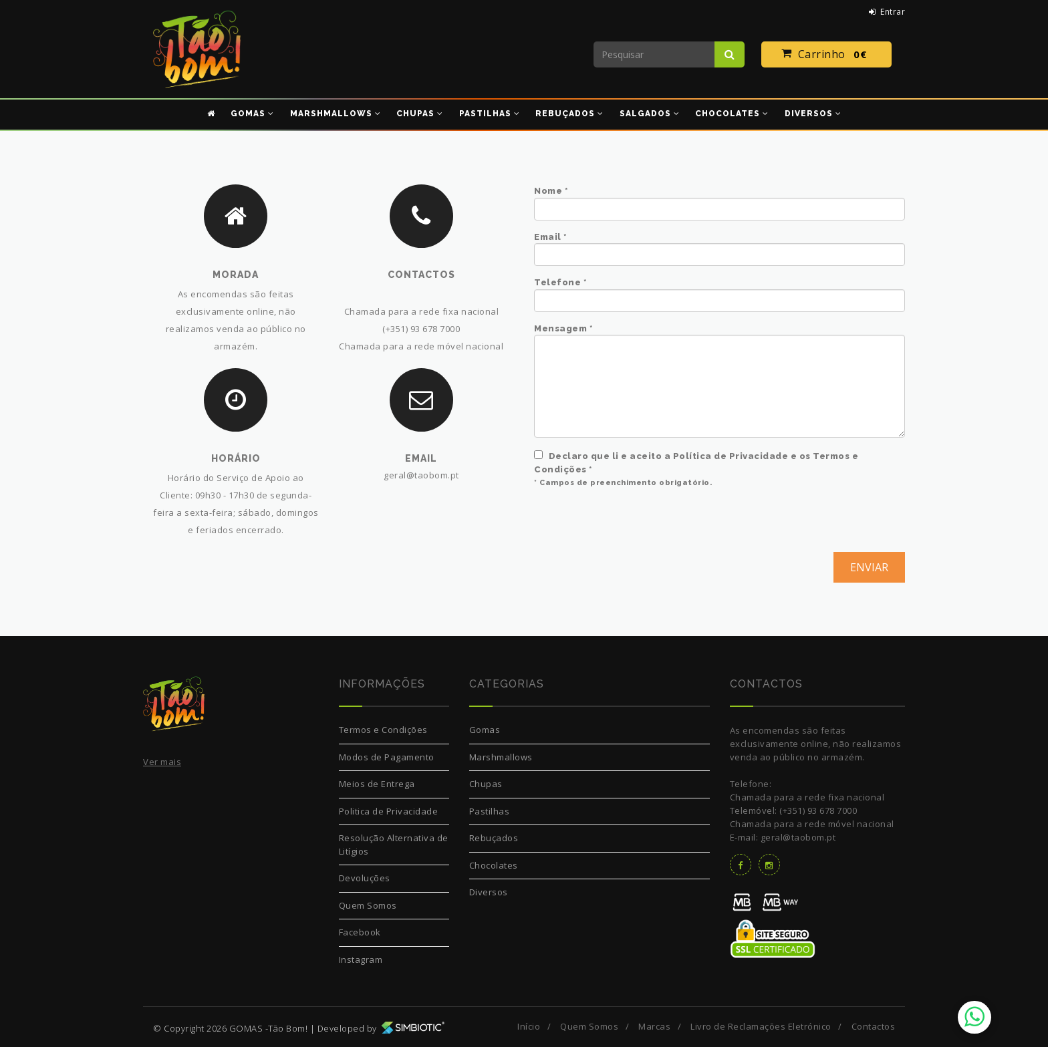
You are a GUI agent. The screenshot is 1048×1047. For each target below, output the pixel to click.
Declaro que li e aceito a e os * (696, 462)
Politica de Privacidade (388, 811)
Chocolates (493, 865)
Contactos (874, 1026)
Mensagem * (563, 328)
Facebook (360, 932)
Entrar (887, 11)
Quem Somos (368, 905)
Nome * (551, 191)
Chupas (486, 784)
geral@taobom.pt (421, 475)
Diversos (488, 892)
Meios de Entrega (377, 784)
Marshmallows (501, 757)
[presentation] (635, 526)
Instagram (361, 959)
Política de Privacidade (731, 456)
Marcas (654, 1026)
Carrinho (826, 54)
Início (528, 1026)
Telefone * (560, 282)
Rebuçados (494, 838)
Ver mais (162, 762)
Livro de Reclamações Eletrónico (760, 1026)
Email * (550, 237)
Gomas (485, 730)
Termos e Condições (383, 730)
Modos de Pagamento (386, 757)
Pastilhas (489, 811)
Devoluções (364, 878)
